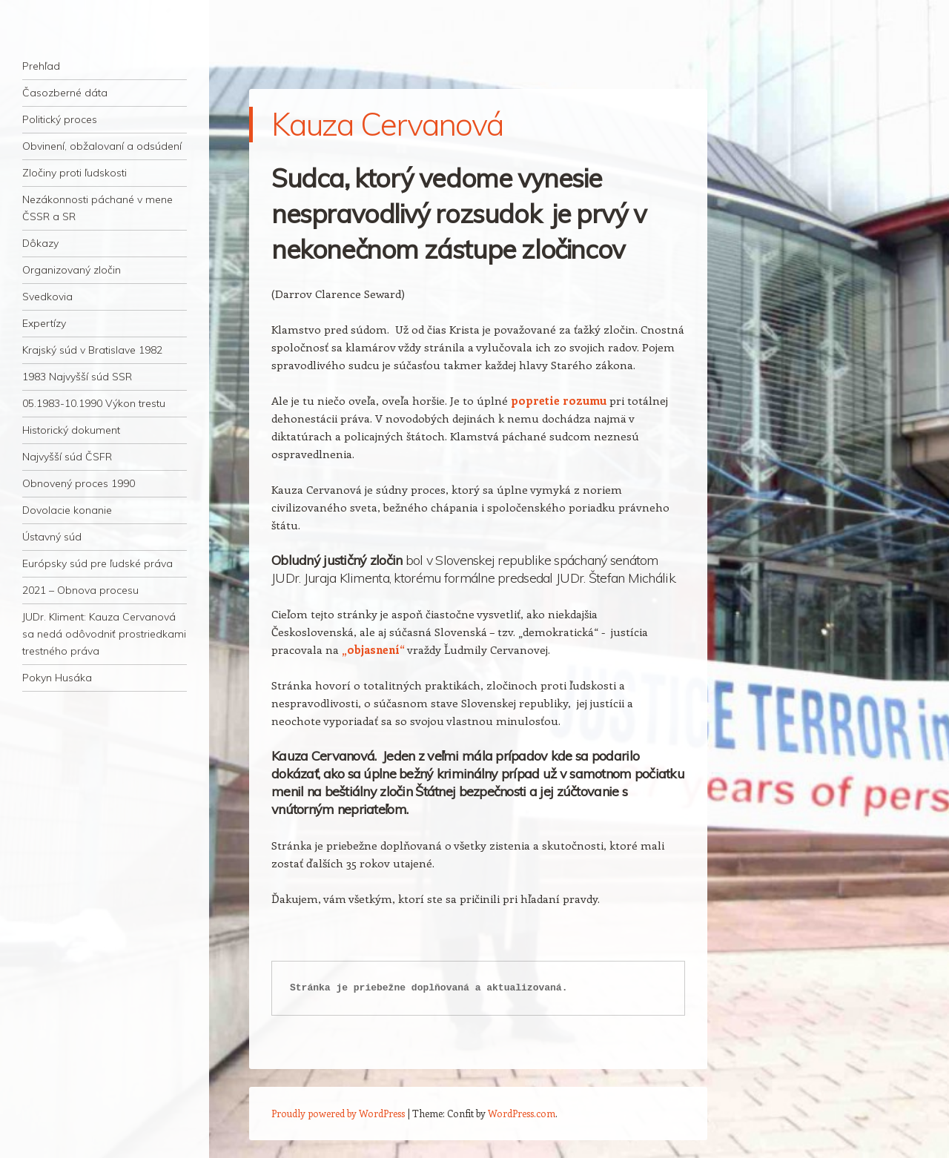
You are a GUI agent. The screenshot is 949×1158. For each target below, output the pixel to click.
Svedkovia (47, 296)
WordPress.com (521, 1113)
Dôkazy (40, 243)
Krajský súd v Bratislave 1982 (92, 350)
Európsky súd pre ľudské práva (97, 563)
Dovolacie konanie (67, 510)
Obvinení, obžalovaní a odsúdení (102, 146)
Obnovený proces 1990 (78, 483)
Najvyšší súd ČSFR (67, 456)
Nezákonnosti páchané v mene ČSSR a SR (97, 208)
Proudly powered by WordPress (338, 1113)
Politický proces (59, 119)
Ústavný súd (52, 536)
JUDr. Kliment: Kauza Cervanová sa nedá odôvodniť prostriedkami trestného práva (104, 634)
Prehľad (41, 66)
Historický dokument (71, 430)
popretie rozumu (558, 400)
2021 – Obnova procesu (80, 590)
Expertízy (44, 323)
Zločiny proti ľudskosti (74, 172)
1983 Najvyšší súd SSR (77, 376)
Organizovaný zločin (71, 270)
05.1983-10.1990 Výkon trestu (93, 403)
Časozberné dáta (65, 92)
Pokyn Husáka (57, 677)
